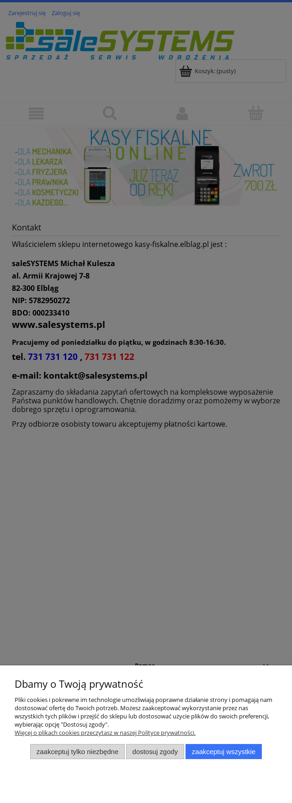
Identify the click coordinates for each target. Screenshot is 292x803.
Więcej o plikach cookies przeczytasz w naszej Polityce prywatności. (105, 732)
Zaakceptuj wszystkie (223, 751)
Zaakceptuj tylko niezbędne (77, 751)
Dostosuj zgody (155, 751)
